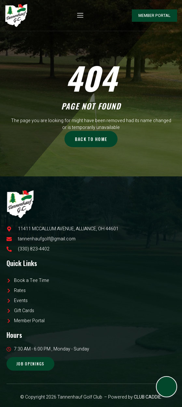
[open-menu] (79, 15)
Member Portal (154, 16)
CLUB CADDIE (147, 397)
